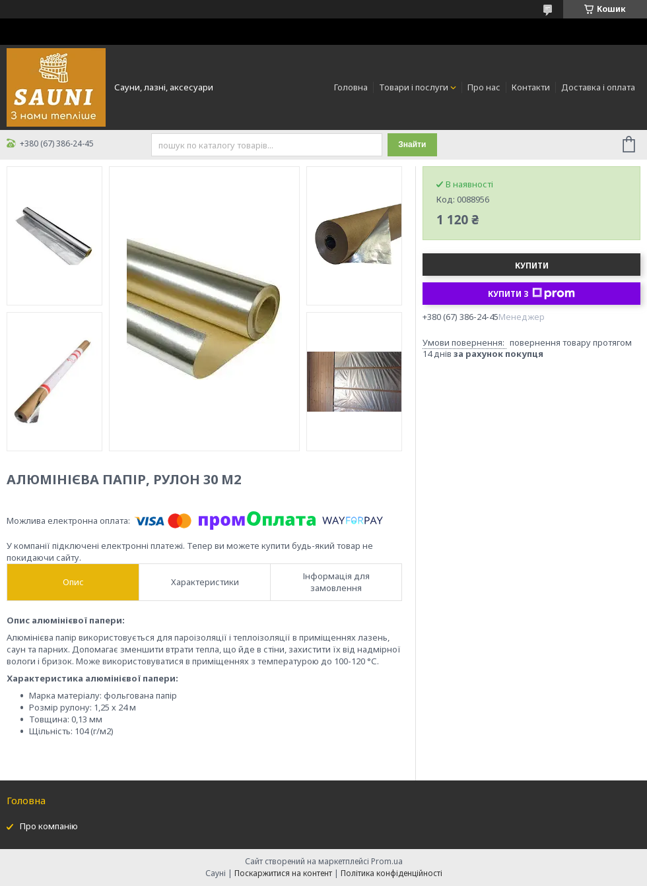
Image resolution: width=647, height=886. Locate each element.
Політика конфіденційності (391, 873)
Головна (351, 87)
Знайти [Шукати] (412, 144)
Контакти (531, 87)
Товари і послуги (413, 87)
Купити (532, 265)
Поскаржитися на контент (283, 873)
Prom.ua (387, 861)
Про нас (483, 87)
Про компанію (49, 826)
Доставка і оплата (598, 87)
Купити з (531, 294)
